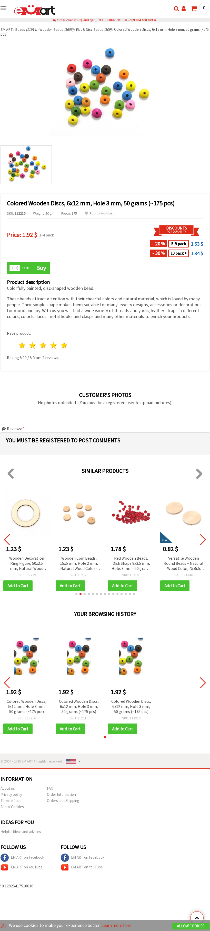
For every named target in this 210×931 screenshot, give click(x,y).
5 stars (64, 345)
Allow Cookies (190, 926)
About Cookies (12, 807)
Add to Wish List (99, 213)
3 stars (43, 345)
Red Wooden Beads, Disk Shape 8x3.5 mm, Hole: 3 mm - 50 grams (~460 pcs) (131, 564)
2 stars (33, 345)
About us (8, 788)
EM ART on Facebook (22, 858)
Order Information (61, 795)
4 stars (53, 345)
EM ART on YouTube (22, 868)
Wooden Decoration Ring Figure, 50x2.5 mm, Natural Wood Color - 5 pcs (26, 564)
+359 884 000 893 (140, 20)
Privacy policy (11, 795)
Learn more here (117, 925)
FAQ (50, 788)
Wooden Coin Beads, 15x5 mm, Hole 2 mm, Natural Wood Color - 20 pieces (79, 564)
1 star (22, 345)
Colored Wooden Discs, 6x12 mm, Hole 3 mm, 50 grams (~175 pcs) (26, 706)
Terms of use (11, 801)
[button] (76, 594)
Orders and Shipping (63, 801)
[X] (3, 925)
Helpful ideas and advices (21, 832)
